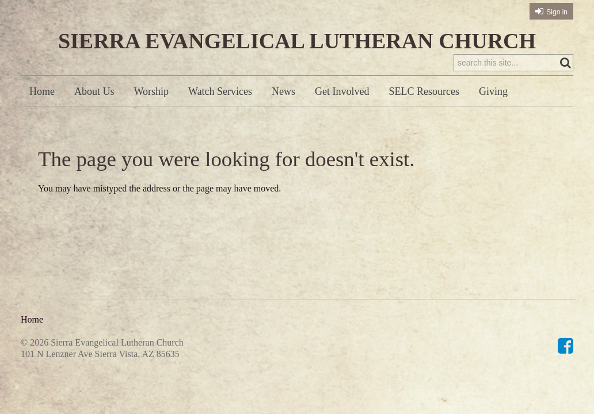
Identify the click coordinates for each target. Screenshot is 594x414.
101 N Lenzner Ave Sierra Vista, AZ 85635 (100, 354)
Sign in (557, 12)
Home (42, 91)
